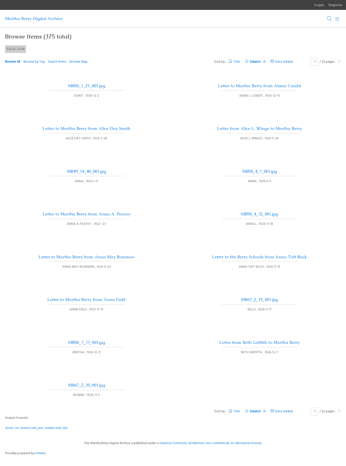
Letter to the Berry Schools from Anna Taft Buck (259, 257)
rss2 (65, 428)
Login (319, 5)
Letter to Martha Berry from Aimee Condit (259, 85)
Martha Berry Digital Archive (34, 18)
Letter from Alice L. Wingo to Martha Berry (259, 128)
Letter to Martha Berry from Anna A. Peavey (86, 214)
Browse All (12, 62)
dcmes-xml (28, 428)
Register (335, 5)
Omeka (40, 453)
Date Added (284, 62)
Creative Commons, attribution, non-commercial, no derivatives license (210, 443)
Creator (257, 62)
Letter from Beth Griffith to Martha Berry (259, 342)
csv (16, 428)
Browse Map (78, 62)
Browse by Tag (34, 62)
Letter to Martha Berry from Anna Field (86, 299)
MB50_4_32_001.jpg (259, 214)
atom (9, 428)
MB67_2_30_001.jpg (86, 385)
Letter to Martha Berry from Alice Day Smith (86, 128)
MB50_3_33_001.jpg (86, 342)
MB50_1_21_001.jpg (86, 85)
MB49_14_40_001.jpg (86, 171)
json (40, 428)
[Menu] (337, 19)
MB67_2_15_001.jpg (259, 299)
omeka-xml (53, 428)
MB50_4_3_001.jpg (259, 171)
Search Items (57, 62)
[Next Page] (339, 62)
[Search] (329, 19)
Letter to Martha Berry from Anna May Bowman (86, 257)
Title (236, 62)
